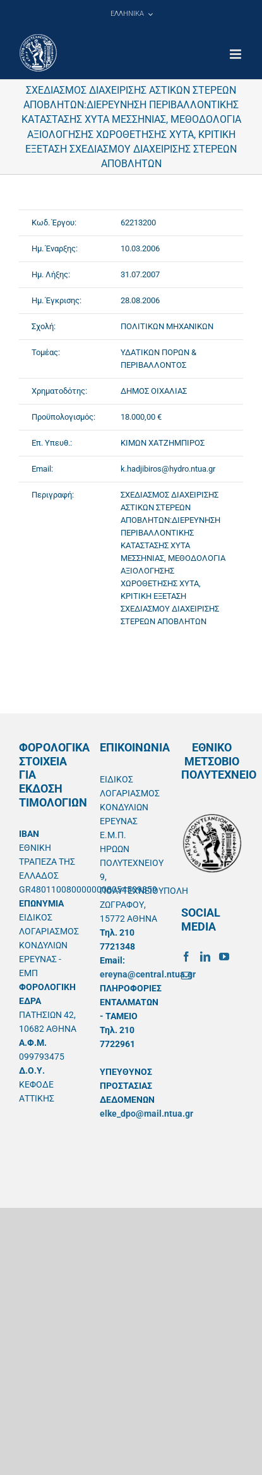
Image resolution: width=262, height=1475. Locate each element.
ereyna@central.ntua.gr (148, 974)
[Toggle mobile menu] (236, 54)
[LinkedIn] (205, 956)
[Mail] (186, 975)
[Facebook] (186, 956)
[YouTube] (224, 956)
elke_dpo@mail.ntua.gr (146, 1113)
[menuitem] (131, 14)
